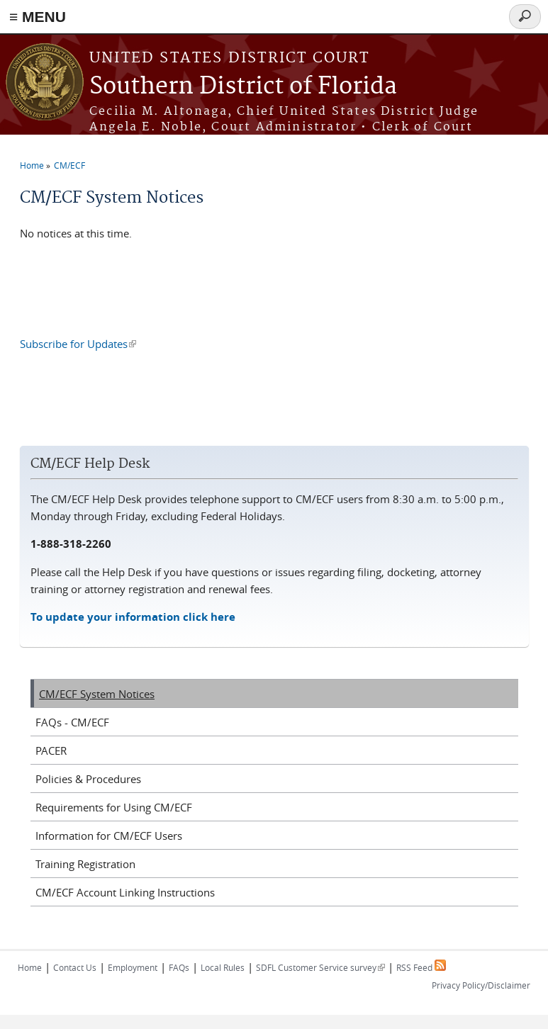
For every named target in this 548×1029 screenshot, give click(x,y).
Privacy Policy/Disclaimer (481, 985)
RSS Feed (421, 967)
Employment (132, 967)
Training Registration (85, 864)
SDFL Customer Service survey (320, 967)
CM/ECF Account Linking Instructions (125, 892)
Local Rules (223, 967)
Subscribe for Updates (78, 344)
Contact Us (74, 967)
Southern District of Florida (243, 86)
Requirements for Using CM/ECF (113, 807)
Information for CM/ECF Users (108, 835)
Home (32, 165)
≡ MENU (37, 17)
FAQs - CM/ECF (72, 722)
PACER (51, 750)
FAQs (179, 967)
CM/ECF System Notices (97, 694)
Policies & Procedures (88, 779)
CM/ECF (69, 165)
